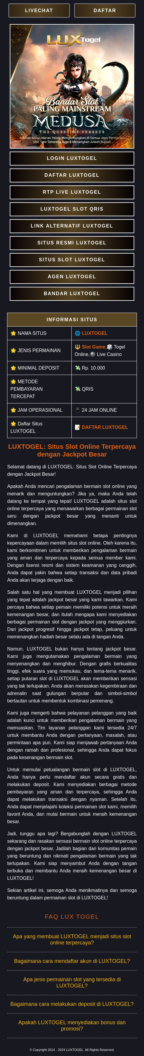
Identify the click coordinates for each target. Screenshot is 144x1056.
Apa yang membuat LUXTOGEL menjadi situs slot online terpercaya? (72, 939)
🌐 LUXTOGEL (91, 333)
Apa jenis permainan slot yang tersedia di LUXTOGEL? (72, 983)
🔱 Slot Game (90, 346)
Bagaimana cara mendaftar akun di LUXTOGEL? (72, 961)
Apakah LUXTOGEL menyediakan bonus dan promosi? (72, 1026)
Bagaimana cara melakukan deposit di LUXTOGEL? (72, 1004)
